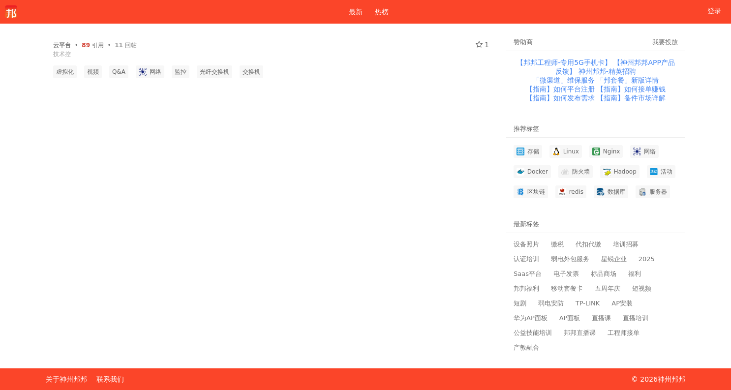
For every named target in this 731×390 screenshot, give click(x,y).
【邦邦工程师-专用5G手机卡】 (565, 62)
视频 (93, 71)
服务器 (653, 192)
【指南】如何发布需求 (561, 98)
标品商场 (603, 273)
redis (570, 192)
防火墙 (575, 172)
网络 (150, 72)
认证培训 (526, 259)
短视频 (641, 288)
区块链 (531, 192)
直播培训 (635, 318)
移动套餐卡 (567, 288)
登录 (714, 11)
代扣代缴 (588, 244)
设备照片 (526, 244)
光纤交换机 (214, 71)
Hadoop (620, 172)
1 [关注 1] (482, 45)
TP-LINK (588, 303)
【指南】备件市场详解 (631, 98)
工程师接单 (624, 332)
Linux (565, 151)
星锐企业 (614, 259)
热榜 (382, 12)
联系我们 (110, 379)
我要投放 (665, 42)
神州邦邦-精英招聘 (607, 71)
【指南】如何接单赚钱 (631, 89)
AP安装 (622, 303)
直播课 (601, 318)
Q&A (118, 71)
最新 (352, 12)
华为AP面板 (531, 318)
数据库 (611, 192)
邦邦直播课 (580, 332)
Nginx (606, 151)
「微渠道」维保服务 (565, 80)
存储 (528, 151)
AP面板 (569, 318)
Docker (532, 172)
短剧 (520, 303)
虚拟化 (65, 71)
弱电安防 (551, 303)
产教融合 (526, 347)
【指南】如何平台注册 (561, 89)
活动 (661, 172)
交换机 (251, 71)
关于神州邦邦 (66, 379)
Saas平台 (528, 273)
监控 (180, 71)
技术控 (62, 54)
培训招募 (626, 244)
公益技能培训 (533, 332)
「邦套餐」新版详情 (628, 80)
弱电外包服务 (570, 259)
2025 (647, 259)
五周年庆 (607, 288)
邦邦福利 (526, 288)
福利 (634, 273)
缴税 (557, 244)
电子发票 (566, 273)
